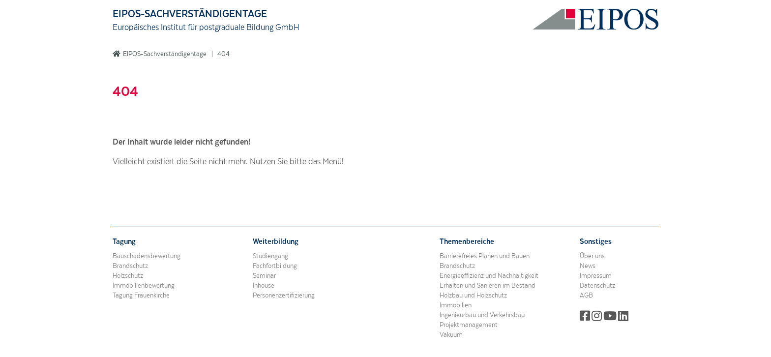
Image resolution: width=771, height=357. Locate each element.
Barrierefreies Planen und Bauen (485, 256)
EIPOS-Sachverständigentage (165, 54)
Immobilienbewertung (144, 286)
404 (223, 54)
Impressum (596, 276)
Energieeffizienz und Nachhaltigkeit (489, 276)
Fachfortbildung (275, 266)
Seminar (264, 276)
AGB (586, 295)
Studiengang (270, 256)
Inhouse (263, 286)
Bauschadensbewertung (146, 256)
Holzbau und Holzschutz (473, 295)
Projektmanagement (469, 325)
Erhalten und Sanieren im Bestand (487, 286)
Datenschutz (597, 286)
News (587, 266)
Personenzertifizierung (284, 295)
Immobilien (456, 305)
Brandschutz (130, 266)
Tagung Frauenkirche (141, 295)
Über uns (592, 256)
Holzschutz (128, 276)
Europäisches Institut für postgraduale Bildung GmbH (206, 27)
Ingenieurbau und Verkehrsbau (482, 315)
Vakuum (451, 335)
